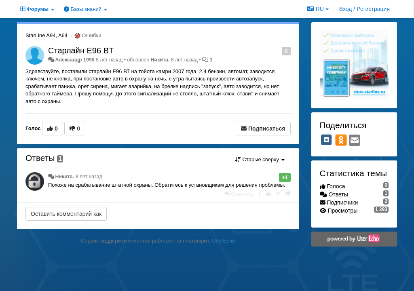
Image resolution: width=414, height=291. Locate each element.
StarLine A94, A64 (46, 35)
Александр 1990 (74, 60)
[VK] (326, 140)
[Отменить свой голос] (278, 194)
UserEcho (223, 241)
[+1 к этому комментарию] (268, 194)
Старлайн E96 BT (81, 50)
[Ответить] (238, 194)
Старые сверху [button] (260, 159)
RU (318, 9)
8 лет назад (88, 176)
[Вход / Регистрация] (364, 9)
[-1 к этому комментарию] (288, 194)
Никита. (160, 60)
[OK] (341, 140)
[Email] (354, 141)
